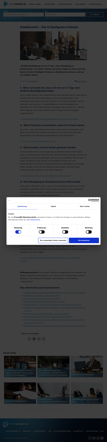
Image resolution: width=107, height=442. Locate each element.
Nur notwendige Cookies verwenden (53, 240)
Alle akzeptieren (84, 240)
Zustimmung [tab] (22, 206)
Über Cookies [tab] (85, 206)
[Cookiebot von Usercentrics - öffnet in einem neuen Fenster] (90, 200)
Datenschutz (35, 220)
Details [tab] (53, 206)
